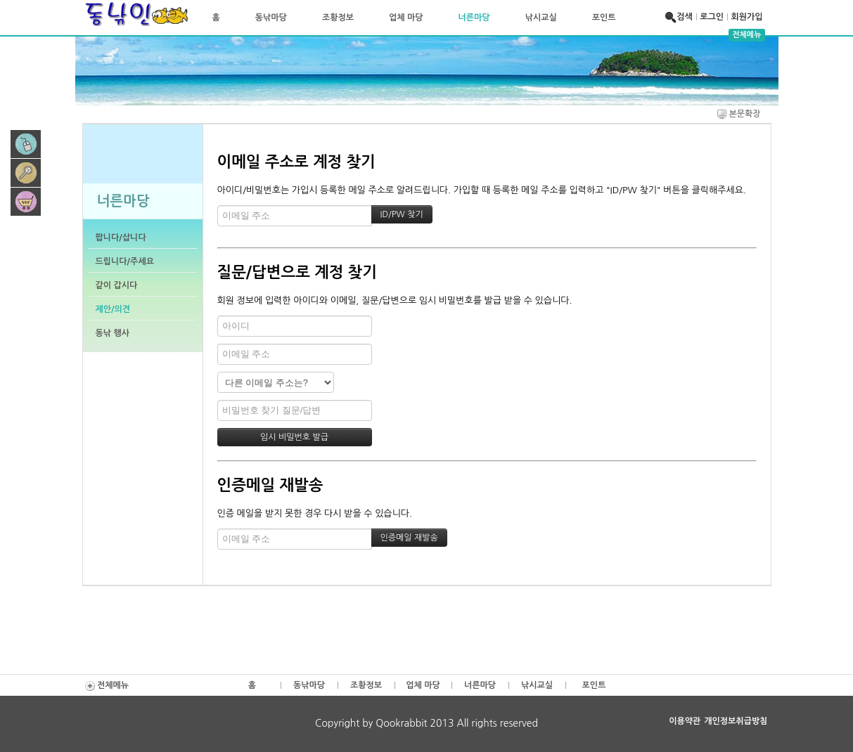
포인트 (604, 17)
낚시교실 (541, 17)
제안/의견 (113, 309)
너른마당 (474, 17)
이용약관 (684, 721)
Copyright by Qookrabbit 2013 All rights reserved (426, 723)
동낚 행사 (112, 333)
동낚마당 (271, 17)
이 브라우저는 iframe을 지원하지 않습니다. (143, 152)
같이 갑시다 (117, 285)
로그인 (712, 17)
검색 (680, 17)
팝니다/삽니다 (121, 237)
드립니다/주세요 (125, 261)
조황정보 (338, 17)
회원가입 (746, 17)
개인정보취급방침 (735, 721)
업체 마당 (406, 17)
